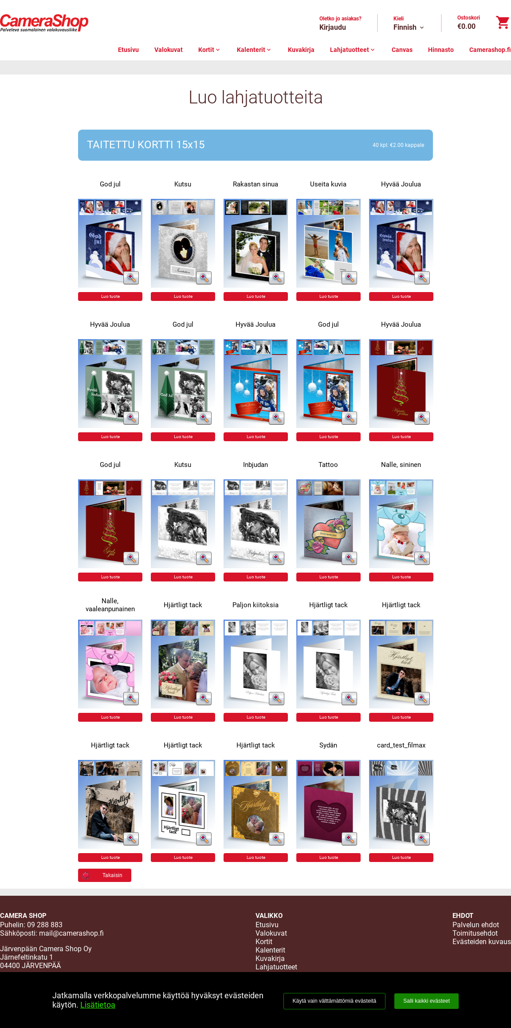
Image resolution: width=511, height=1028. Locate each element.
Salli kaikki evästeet (426, 1001)
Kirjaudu (332, 27)
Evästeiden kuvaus (481, 941)
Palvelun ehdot (475, 925)
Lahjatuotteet (353, 49)
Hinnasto (441, 49)
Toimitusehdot (475, 933)
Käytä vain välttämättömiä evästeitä (335, 1001)
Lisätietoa (97, 1004)
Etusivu (128, 49)
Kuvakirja (301, 49)
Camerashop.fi (490, 49)
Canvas (402, 49)
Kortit (209, 49)
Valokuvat (168, 49)
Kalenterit (254, 49)
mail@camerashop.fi (71, 933)
